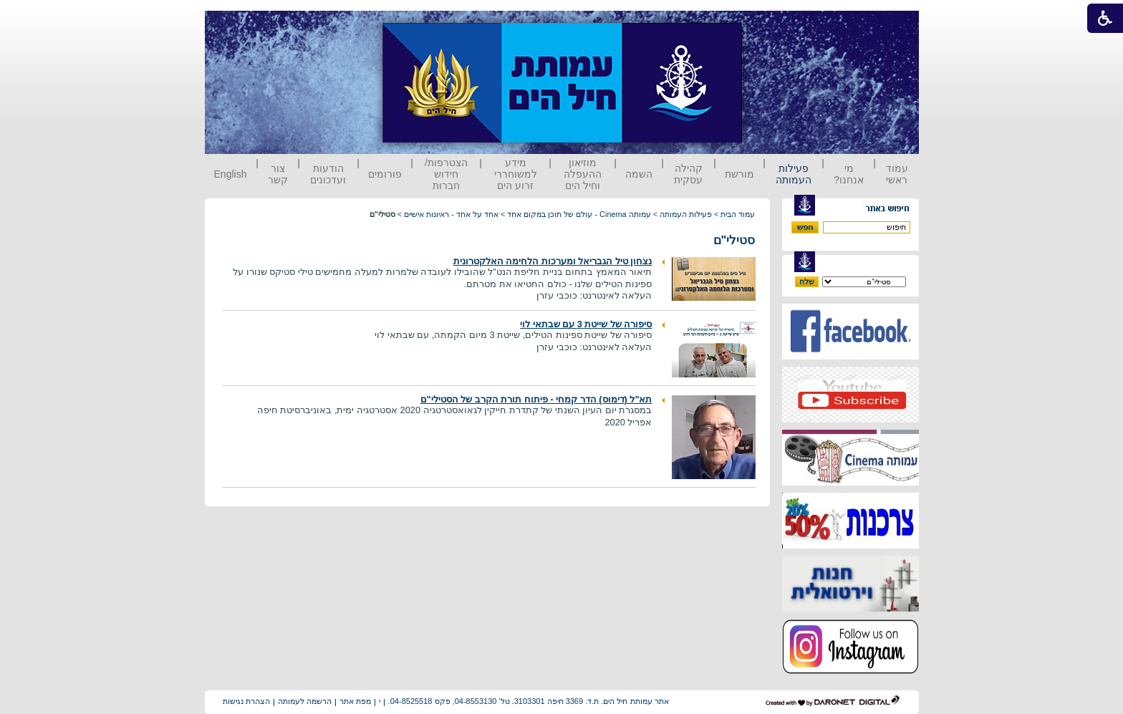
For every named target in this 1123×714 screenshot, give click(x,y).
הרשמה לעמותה (305, 701)
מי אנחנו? (849, 174)
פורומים (385, 174)
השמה (638, 174)
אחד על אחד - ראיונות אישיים (451, 214)
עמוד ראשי (897, 174)
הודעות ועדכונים (328, 174)
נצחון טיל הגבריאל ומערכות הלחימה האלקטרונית (552, 261)
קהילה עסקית (688, 174)
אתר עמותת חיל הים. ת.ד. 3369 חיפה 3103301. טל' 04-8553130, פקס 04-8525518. (528, 701)
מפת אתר (355, 701)
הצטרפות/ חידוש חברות (446, 174)
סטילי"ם (734, 240)
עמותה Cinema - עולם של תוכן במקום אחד (578, 214)
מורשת (739, 174)
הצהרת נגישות (246, 701)
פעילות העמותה (793, 174)
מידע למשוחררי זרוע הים (515, 174)
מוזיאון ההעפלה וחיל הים (583, 174)
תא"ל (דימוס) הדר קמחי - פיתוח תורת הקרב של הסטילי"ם (536, 399)
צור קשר (278, 174)
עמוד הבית (737, 214)
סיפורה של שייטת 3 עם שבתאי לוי (586, 324)
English (230, 174)
